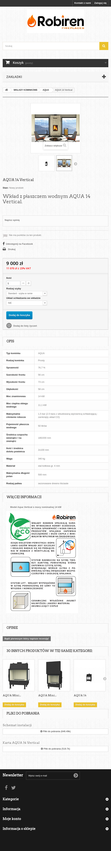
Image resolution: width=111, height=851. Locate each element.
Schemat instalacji (17, 725)
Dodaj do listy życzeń (25, 325)
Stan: (6, 187)
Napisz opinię (12, 220)
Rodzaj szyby (14, 288)
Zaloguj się (100, 3)
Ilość (9, 278)
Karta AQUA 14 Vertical (21, 743)
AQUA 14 (80, 695)
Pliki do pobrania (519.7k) (55, 748)
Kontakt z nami (82, 3)
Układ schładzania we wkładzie (23, 298)
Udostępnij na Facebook (19, 244)
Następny (75, 163)
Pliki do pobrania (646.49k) (55, 731)
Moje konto (12, 819)
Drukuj (11, 249)
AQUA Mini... (12, 695)
